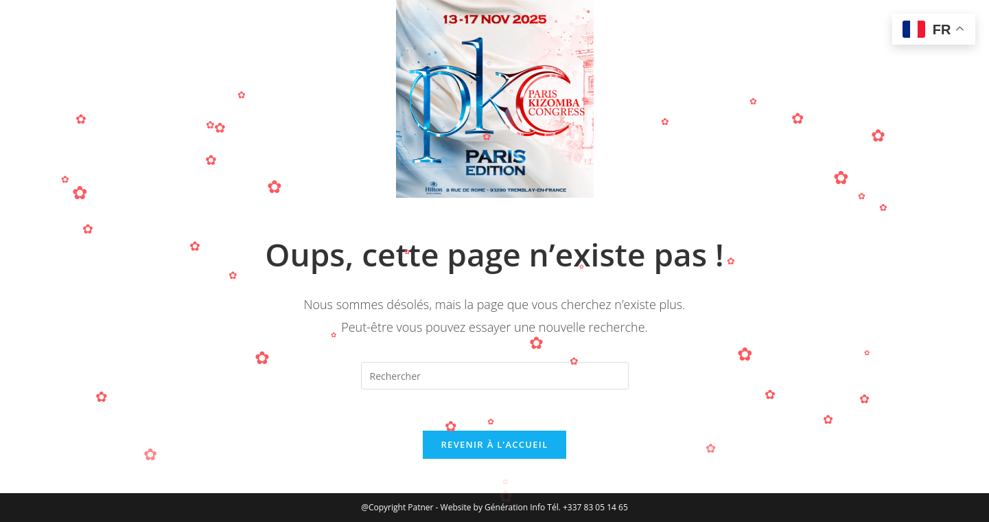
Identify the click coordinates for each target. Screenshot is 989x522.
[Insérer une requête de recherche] (495, 375)
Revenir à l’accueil (494, 444)
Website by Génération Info (494, 507)
